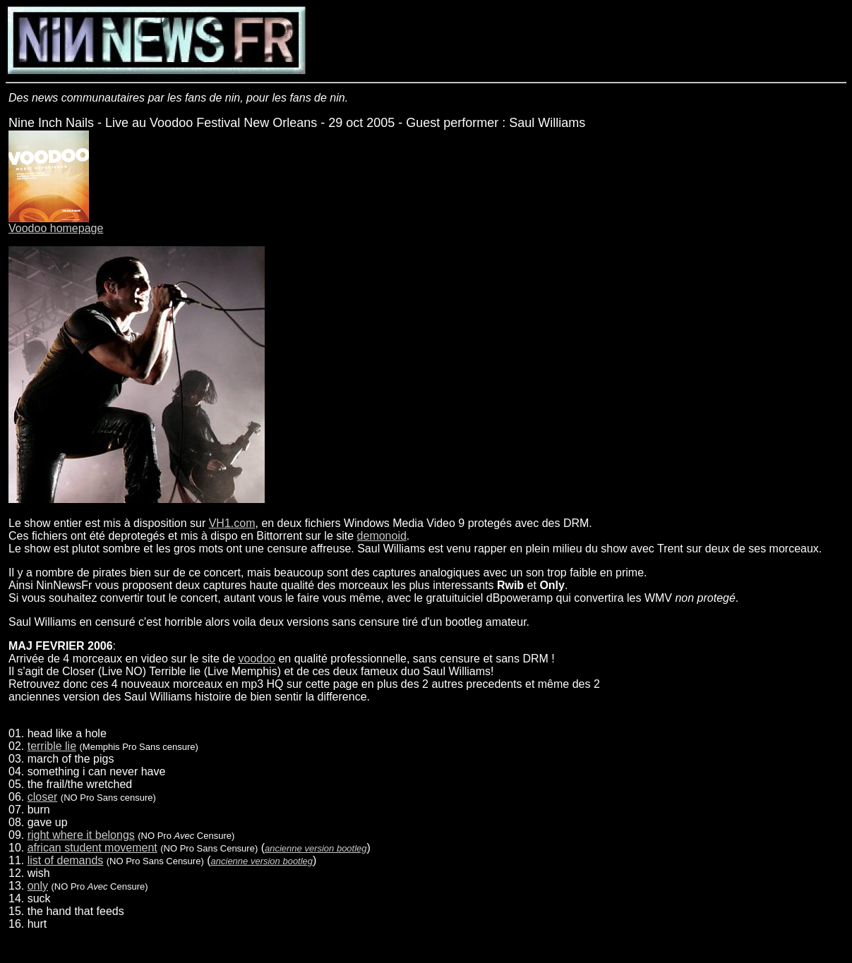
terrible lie (52, 746)
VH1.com (232, 523)
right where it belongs (81, 835)
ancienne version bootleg (316, 848)
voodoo (257, 659)
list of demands (66, 860)
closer (43, 797)
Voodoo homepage (55, 228)
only (38, 886)
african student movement (92, 848)
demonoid (382, 536)
